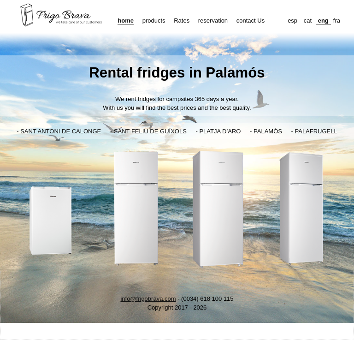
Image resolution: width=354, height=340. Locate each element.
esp (292, 20)
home (126, 20)
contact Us (250, 20)
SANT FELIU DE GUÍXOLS (150, 131)
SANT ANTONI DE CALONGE (60, 131)
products (153, 20)
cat (308, 20)
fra (336, 20)
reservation (213, 20)
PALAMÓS (268, 131)
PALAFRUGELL (316, 131)
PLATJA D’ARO (220, 131)
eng (323, 20)
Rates (181, 20)
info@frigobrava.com (148, 298)
